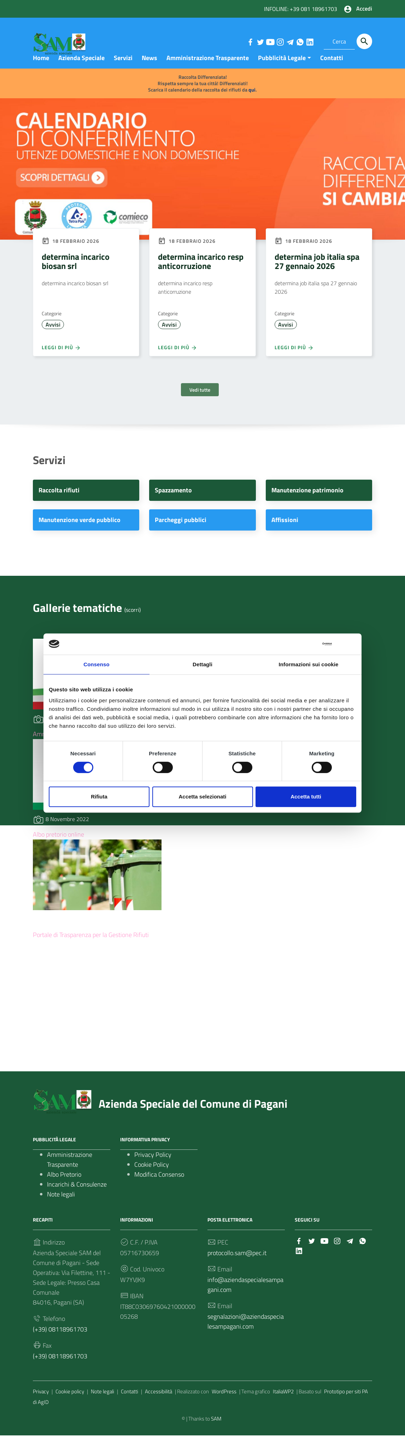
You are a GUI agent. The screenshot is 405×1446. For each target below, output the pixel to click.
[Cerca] (364, 41)
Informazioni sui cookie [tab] (309, 664)
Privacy (41, 1402)
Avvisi (53, 335)
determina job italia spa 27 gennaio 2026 (317, 272)
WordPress (224, 1402)
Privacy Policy (152, 1165)
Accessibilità (158, 1402)
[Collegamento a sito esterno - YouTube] (270, 41)
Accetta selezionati (202, 797)
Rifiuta (99, 797)
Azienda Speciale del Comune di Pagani (193, 1114)
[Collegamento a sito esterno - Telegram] (290, 41)
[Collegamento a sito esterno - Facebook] (250, 41)
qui (252, 100)
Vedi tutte (199, 400)
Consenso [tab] (96, 664)
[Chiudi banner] (351, 644)
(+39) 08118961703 (60, 1340)
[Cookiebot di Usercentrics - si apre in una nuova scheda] (301, 644)
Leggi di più (61, 358)
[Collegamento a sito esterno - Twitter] (260, 41)
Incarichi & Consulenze (77, 1195)
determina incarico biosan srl (76, 272)
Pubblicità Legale (282, 68)
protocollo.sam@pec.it (236, 1263)
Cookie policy (69, 1402)
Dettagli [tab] (202, 664)
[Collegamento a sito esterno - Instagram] (280, 41)
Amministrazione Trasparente (207, 68)
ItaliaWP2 (283, 1402)
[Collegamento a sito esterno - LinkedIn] (309, 41)
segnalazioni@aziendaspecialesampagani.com (245, 1332)
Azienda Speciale (81, 68)
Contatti (331, 68)
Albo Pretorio (64, 1185)
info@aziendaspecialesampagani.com (245, 1295)
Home (41, 68)
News (149, 68)
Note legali (61, 1205)
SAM (216, 1429)
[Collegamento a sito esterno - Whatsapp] (299, 41)
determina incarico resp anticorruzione (200, 272)
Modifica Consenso (159, 1185)
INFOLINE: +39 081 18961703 (300, 9)
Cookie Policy (151, 1175)
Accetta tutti (305, 797)
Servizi (123, 68)
